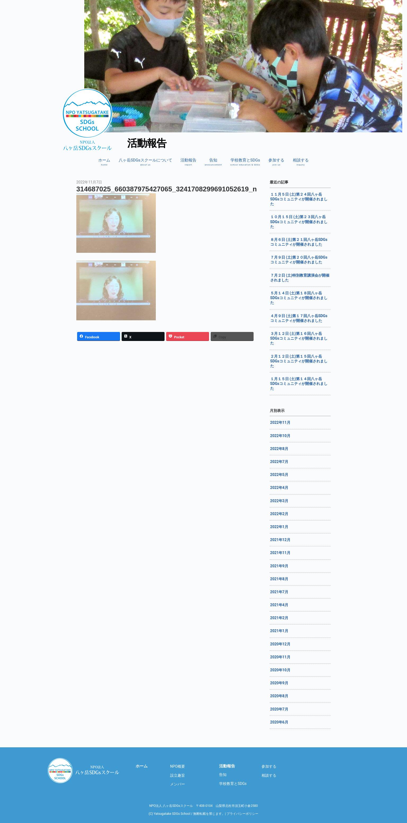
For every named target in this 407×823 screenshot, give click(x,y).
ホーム (104, 162)
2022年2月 (279, 514)
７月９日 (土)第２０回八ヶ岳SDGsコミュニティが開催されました (299, 259)
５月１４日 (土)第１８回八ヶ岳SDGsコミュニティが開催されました (299, 298)
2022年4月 (279, 487)
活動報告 (188, 162)
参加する (276, 162)
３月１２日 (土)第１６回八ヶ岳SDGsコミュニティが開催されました (299, 338)
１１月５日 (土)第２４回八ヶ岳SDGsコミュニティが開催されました (299, 199)
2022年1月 (279, 527)
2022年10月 (280, 436)
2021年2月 (279, 618)
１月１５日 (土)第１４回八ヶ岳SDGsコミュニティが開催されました (299, 383)
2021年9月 (279, 566)
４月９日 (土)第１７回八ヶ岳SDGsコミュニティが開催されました (299, 318)
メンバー (177, 784)
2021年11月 (280, 553)
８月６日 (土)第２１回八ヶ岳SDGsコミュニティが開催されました (299, 241)
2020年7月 (279, 709)
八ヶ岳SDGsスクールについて (145, 162)
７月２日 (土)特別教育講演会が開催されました (299, 277)
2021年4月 (279, 605)
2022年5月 (279, 475)
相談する (301, 162)
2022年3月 (279, 501)
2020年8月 (279, 696)
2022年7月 (279, 462)
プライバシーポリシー (242, 814)
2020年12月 (280, 644)
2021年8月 (279, 579)
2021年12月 (280, 540)
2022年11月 (280, 422)
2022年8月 (279, 449)
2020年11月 (280, 657)
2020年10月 (280, 670)
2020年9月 (279, 683)
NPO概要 (177, 766)
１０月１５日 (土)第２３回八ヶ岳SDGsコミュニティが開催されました (299, 221)
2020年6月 (279, 722)
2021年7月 (279, 592)
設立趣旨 (177, 775)
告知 (213, 162)
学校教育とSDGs (245, 162)
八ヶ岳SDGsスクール (84, 770)
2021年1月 (279, 631)
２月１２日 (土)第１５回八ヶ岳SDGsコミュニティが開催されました (299, 361)
